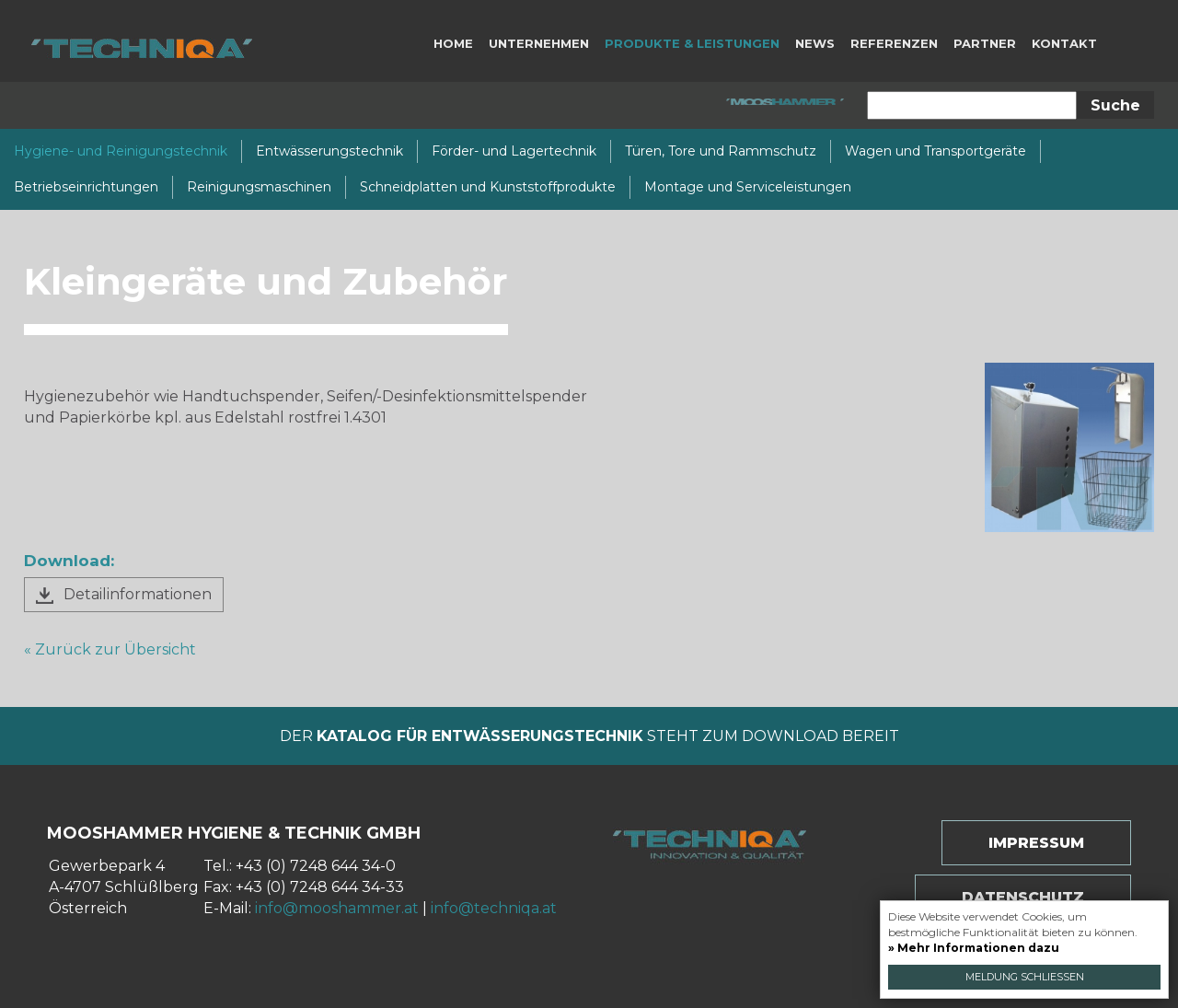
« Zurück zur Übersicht (110, 649)
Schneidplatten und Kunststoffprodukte (488, 187)
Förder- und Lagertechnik (514, 151)
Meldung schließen (1024, 976)
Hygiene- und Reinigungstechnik (120, 151)
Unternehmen (539, 43)
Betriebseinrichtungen (86, 187)
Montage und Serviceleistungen (747, 187)
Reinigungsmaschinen (259, 187)
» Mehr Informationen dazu (973, 948)
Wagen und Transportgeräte (935, 151)
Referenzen (894, 43)
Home (453, 43)
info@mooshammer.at (337, 908)
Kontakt (1064, 43)
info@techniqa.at (494, 908)
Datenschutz (1023, 897)
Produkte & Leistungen (692, 43)
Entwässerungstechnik (329, 151)
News (815, 43)
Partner (984, 43)
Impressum (1036, 843)
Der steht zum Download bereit (589, 736)
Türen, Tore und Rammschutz (720, 151)
